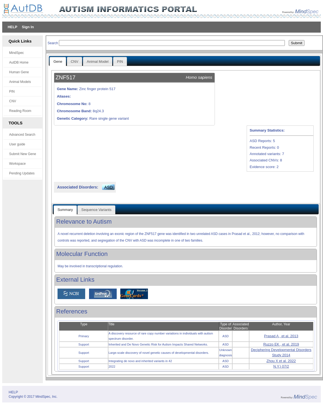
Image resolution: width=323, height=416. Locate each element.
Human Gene (19, 72)
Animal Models (20, 82)
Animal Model (98, 61)
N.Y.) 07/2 (281, 366)
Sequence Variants (96, 210)
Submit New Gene (22, 154)
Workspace (17, 164)
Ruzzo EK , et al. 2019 (281, 344)
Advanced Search (22, 135)
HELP (12, 27)
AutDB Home (18, 62)
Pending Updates (22, 173)
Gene (57, 61)
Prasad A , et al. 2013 (281, 336)
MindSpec (16, 53)
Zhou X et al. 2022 (281, 361)
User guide (17, 144)
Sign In (28, 27)
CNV (12, 101)
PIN (12, 91)
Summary (65, 210)
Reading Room (20, 111)
